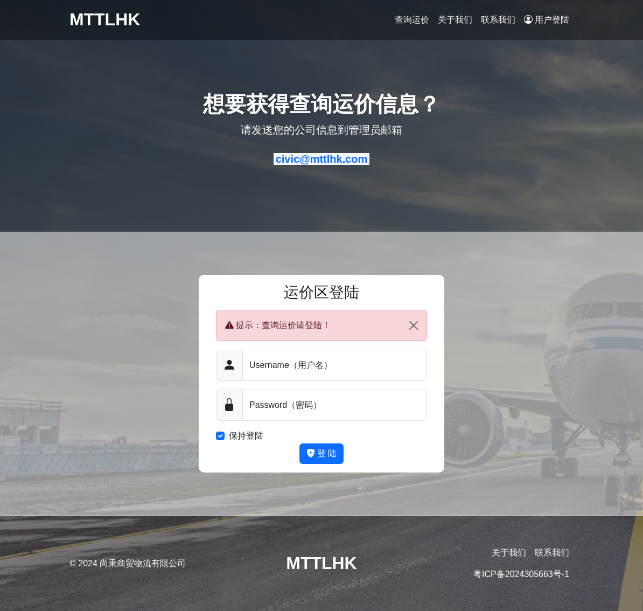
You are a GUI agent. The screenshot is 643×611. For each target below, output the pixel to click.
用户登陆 (546, 19)
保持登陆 (246, 435)
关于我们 (455, 19)
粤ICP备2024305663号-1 (521, 574)
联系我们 (498, 19)
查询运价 (412, 19)
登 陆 (321, 453)
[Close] (414, 325)
